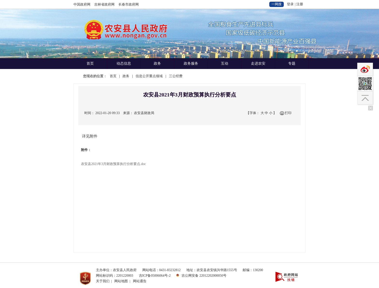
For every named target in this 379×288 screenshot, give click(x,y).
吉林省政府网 (104, 4)
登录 (290, 4)
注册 (299, 4)
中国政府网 (81, 4)
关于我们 (102, 281)
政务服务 (191, 63)
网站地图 (121, 281)
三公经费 (175, 76)
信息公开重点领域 (149, 76)
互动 (224, 63)
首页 (90, 63)
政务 (157, 63)
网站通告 (139, 281)
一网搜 (276, 4)
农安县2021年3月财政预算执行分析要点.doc (113, 164)
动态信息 (124, 63)
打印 (288, 113)
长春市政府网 (128, 4)
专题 (291, 63)
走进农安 (258, 63)
